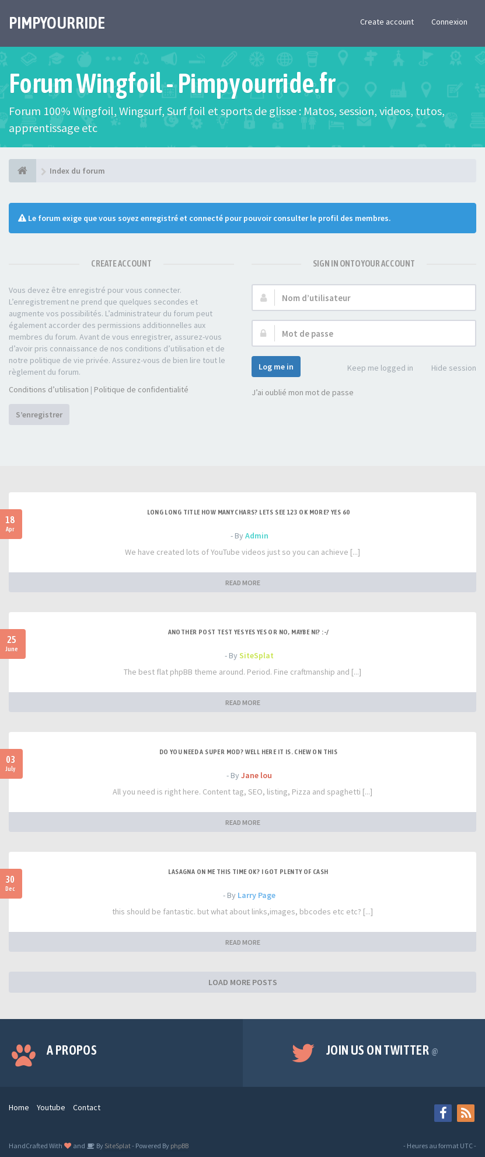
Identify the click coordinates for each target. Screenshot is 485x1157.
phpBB (179, 1145)
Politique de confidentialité (141, 389)
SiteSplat (256, 655)
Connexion (449, 21)
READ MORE (242, 582)
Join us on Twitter (382, 1050)
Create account (387, 21)
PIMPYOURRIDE (57, 22)
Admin (256, 535)
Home (19, 1107)
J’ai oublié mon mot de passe (303, 392)
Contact (86, 1107)
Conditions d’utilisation (49, 389)
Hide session (447, 368)
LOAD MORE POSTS (242, 982)
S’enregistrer (39, 414)
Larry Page (256, 895)
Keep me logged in (373, 368)
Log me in (276, 366)
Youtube (51, 1107)
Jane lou (256, 775)
